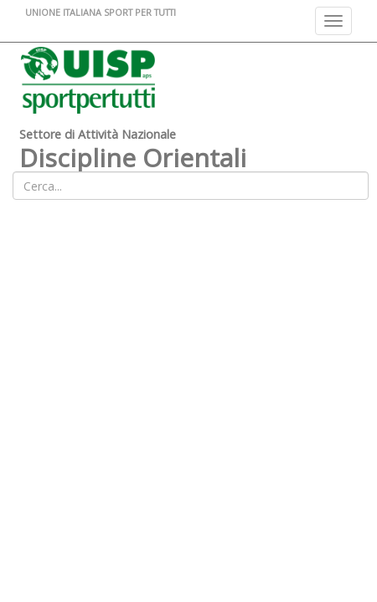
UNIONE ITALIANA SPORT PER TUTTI (100, 12)
